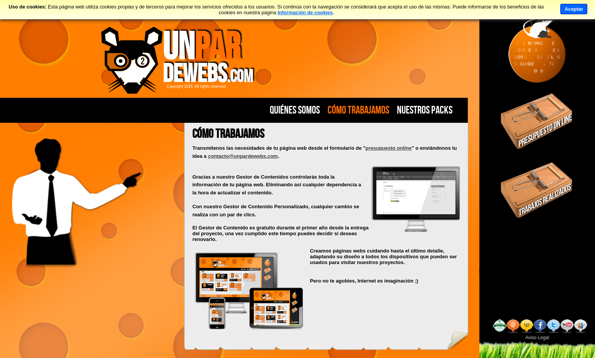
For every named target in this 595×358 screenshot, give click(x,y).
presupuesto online (388, 148)
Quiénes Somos (295, 110)
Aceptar (574, 9)
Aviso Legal (537, 337)
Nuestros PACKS (424, 110)
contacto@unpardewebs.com (243, 156)
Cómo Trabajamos (358, 110)
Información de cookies (305, 12)
